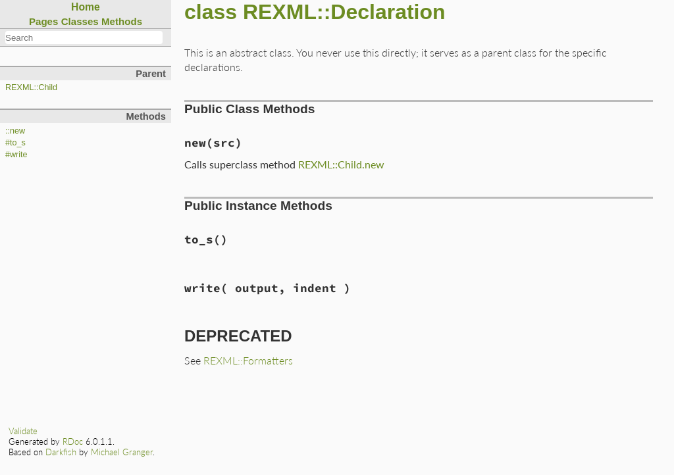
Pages (44, 21)
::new (15, 131)
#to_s (15, 142)
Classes (80, 21)
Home (85, 6)
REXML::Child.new (341, 164)
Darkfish (60, 452)
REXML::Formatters (248, 360)
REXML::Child (31, 87)
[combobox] (84, 37)
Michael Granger (122, 452)
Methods (121, 21)
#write (16, 154)
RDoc (73, 441)
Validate (23, 431)
